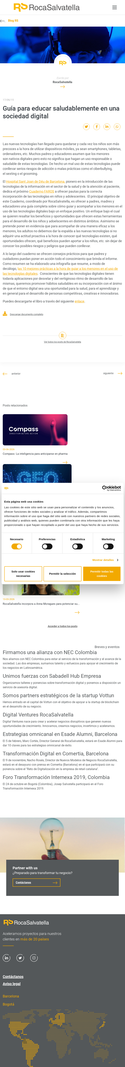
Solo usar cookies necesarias (23, 573)
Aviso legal (11, 984)
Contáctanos (23, 882)
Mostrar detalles (103, 559)
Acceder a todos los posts (62, 626)
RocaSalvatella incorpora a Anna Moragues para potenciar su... (41, 603)
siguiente (112, 373)
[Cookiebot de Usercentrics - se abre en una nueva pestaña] (105, 488)
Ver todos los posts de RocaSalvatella (62, 342)
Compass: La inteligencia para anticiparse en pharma (35, 453)
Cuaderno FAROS (41, 191)
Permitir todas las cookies (101, 573)
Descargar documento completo (23, 314)
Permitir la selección (62, 573)
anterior (11, 373)
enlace (79, 301)
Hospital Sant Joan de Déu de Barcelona (35, 181)
